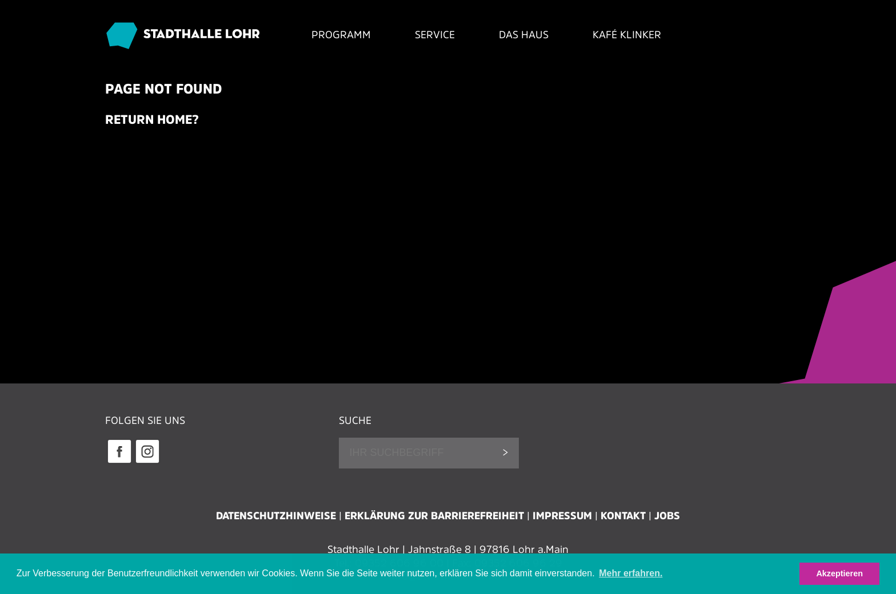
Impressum (562, 516)
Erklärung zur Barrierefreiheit (434, 516)
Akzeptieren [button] (839, 573)
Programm (341, 35)
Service (435, 35)
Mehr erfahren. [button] (630, 573)
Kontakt (623, 516)
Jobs (667, 516)
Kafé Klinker (627, 35)
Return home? (152, 119)
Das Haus (524, 35)
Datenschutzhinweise (276, 516)
